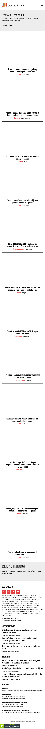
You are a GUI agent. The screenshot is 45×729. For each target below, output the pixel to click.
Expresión (19, 470)
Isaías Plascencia (25, 118)
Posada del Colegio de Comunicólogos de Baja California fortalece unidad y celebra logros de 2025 (22, 464)
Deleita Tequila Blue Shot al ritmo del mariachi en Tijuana (22, 668)
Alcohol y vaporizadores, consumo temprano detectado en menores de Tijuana (22, 509)
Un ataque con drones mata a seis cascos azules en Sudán (22, 157)
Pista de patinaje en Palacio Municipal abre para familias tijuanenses (22, 420)
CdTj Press (26, 74)
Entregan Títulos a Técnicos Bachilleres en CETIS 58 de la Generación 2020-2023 (22, 675)
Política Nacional (19, 249)
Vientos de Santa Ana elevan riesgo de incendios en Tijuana (22, 553)
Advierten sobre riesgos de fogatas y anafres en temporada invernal (22, 70)
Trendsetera (25, 336)
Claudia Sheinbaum (19, 380)
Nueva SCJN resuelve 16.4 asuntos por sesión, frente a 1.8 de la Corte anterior (22, 245)
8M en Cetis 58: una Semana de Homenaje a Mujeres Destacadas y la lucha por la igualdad (21, 661)
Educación (5, 679)
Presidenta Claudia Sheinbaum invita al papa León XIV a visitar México (22, 376)
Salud (19, 293)
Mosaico (18, 336)
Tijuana (19, 74)
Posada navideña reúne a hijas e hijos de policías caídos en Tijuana (22, 201)
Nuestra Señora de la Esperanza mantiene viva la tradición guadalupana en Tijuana (22, 114)
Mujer (21, 162)
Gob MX (29, 380)
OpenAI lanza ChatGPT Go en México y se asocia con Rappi (22, 332)
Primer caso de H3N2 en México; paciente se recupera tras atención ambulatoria (22, 288)
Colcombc (26, 470)
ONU (25, 162)
